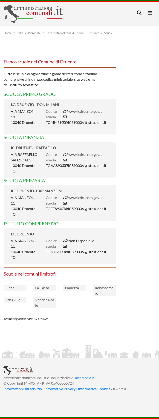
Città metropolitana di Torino (65, 33)
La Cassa (42, 287)
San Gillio (13, 299)
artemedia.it (84, 377)
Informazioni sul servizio (22, 388)
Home (8, 33)
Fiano (10, 287)
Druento (93, 33)
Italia (20, 33)
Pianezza (72, 287)
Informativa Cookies (94, 388)
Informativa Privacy (59, 388)
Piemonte (34, 33)
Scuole (108, 33)
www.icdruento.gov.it (85, 111)
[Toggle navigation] (139, 12)
